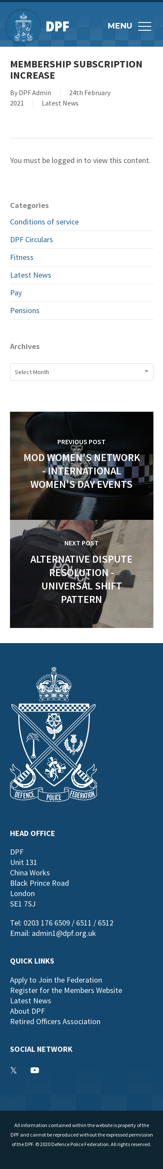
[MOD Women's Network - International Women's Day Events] (81, 466)
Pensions (25, 310)
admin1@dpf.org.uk (64, 933)
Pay (16, 293)
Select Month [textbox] (32, 372)
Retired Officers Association (55, 1021)
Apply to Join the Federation (56, 980)
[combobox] (81, 372)
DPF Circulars (31, 239)
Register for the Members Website (66, 990)
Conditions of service (44, 222)
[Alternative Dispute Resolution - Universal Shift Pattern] (81, 574)
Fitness (21, 257)
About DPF (27, 1011)
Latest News (60, 103)
